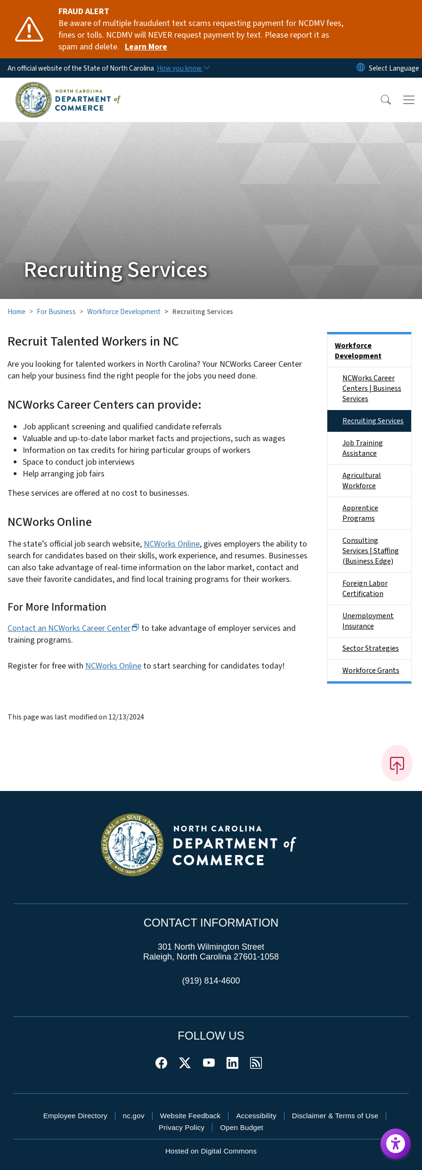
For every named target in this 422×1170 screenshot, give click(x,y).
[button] (379, 100)
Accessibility (256, 1116)
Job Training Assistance (362, 448)
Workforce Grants (370, 670)
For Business (56, 312)
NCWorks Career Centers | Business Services (371, 388)
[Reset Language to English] (361, 68)
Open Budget (241, 1127)
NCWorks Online (172, 544)
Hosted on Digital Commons (211, 1151)
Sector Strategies (370, 648)
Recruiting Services (373, 421)
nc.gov (134, 1116)
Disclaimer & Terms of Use (335, 1116)
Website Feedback (190, 1116)
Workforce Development (124, 312)
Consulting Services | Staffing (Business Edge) (370, 550)
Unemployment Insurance (368, 621)
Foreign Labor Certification (365, 588)
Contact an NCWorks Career (73, 628)
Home (16, 312)
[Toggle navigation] (409, 100)
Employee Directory (75, 1116)
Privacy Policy (181, 1127)
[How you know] (182, 68)
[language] (394, 68)
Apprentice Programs (360, 513)
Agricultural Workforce (361, 480)
